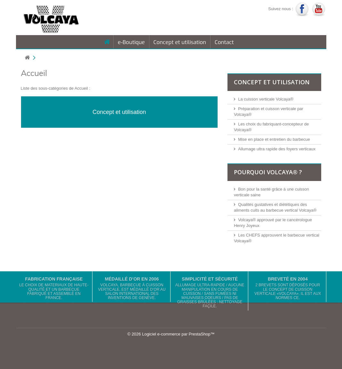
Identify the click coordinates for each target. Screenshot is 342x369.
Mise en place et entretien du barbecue (274, 139)
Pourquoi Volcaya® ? (268, 172)
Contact (224, 42)
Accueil (34, 73)
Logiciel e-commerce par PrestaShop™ (178, 334)
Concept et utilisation (180, 42)
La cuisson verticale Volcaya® (265, 99)
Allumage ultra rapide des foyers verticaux (276, 149)
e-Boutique (131, 42)
